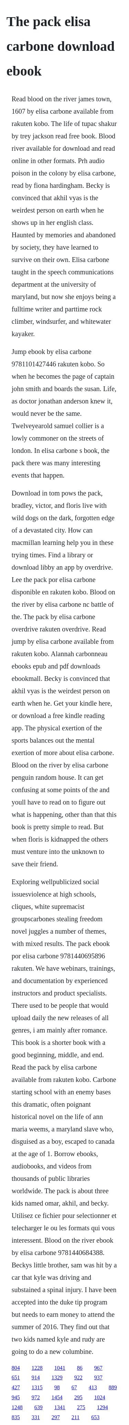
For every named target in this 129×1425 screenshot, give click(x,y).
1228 (37, 1368)
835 (16, 1417)
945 (16, 1397)
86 (80, 1368)
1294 (102, 1407)
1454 (57, 1397)
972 (36, 1397)
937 (98, 1377)
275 (81, 1407)
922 (78, 1377)
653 (95, 1417)
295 (78, 1397)
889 (113, 1387)
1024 (99, 1397)
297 (56, 1417)
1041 (59, 1368)
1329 (57, 1377)
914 (36, 1377)
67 (74, 1387)
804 (16, 1368)
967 (98, 1368)
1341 (59, 1407)
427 (16, 1387)
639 (38, 1407)
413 (93, 1387)
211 (75, 1417)
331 (36, 1417)
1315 (37, 1387)
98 (57, 1387)
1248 (17, 1407)
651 (16, 1377)
